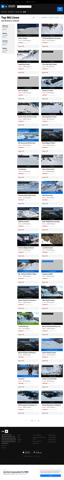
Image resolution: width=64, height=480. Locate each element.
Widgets (19, 439)
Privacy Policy (56, 472)
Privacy (39, 456)
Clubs (18, 441)
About (19, 435)
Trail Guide (4, 11)
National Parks (52, 441)
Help (18, 437)
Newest (4, 29)
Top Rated (5, 27)
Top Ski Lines (18, 11)
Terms (35, 456)
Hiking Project (51, 435)
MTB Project (36, 443)
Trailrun (17, 1)
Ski (22, 1)
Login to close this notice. (21, 474)
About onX (4, 445)
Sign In (60, 9)
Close (50, 475)
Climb (2, 1)
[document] (50, 473)
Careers (4, 447)
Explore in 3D (21, 46)
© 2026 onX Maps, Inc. (28, 456)
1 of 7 (32, 420)
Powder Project (52, 439)
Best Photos (11, 11)
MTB (7, 1)
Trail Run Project (52, 437)
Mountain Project (37, 441)
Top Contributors (37, 435)
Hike (11, 1)
